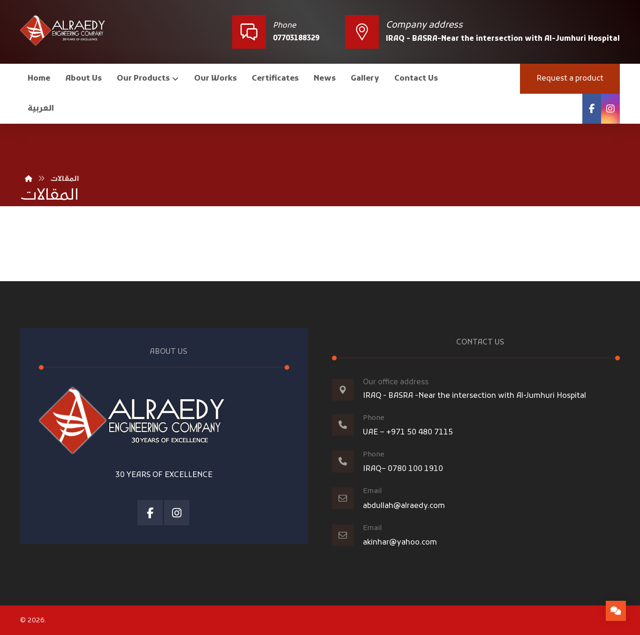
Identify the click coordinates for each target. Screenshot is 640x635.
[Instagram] (610, 109)
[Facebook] (591, 109)
